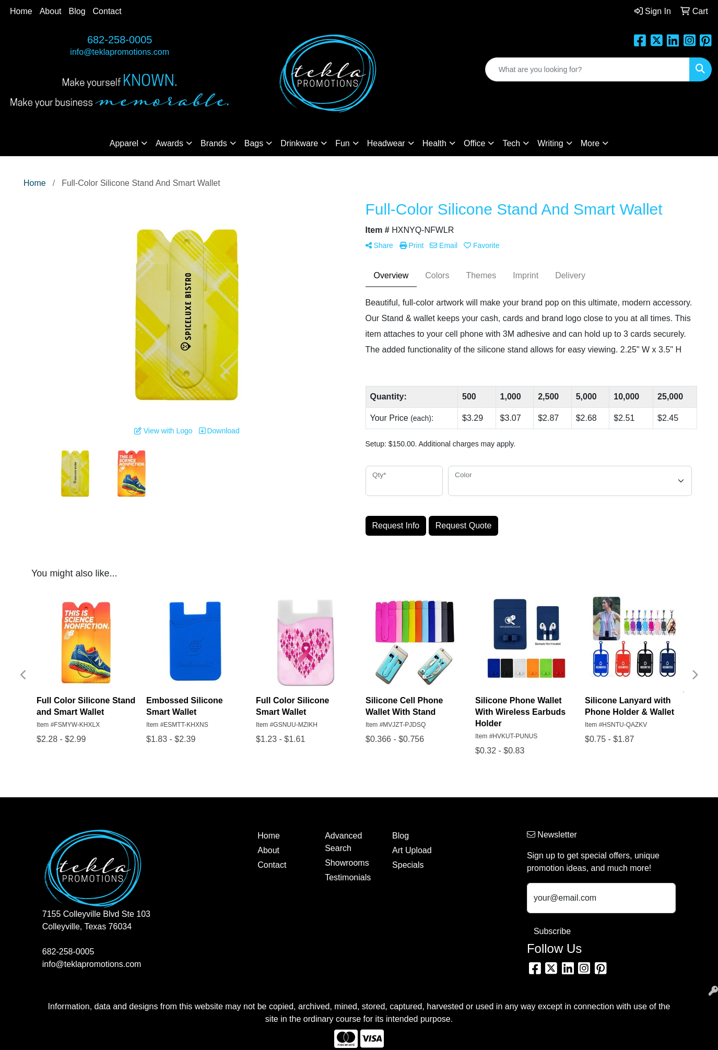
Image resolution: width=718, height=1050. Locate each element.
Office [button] (475, 143)
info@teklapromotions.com (119, 52)
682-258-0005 (119, 39)
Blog (77, 11)
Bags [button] (253, 143)
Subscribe (552, 931)
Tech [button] (511, 143)
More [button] (590, 143)
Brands (214, 143)
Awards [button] (169, 143)
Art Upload (412, 850)
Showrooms (347, 862)
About (51, 11)
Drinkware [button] (299, 143)
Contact (107, 11)
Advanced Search (343, 842)
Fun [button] (342, 143)
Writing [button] (550, 143)
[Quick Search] (587, 69)
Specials (407, 864)
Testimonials (348, 877)
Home (21, 11)
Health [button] (434, 143)
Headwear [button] (386, 143)
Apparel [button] (124, 143)
